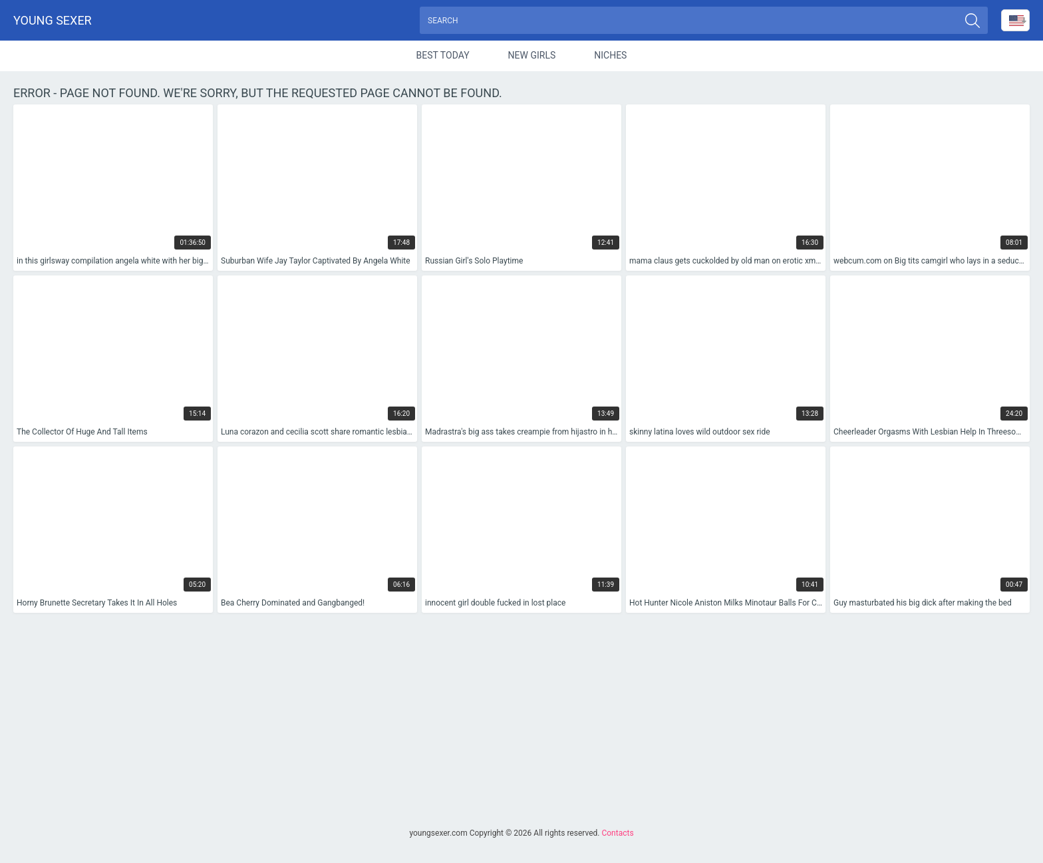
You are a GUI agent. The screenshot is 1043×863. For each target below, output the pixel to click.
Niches (610, 56)
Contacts (617, 833)
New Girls (532, 56)
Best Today (443, 56)
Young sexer (52, 20)
